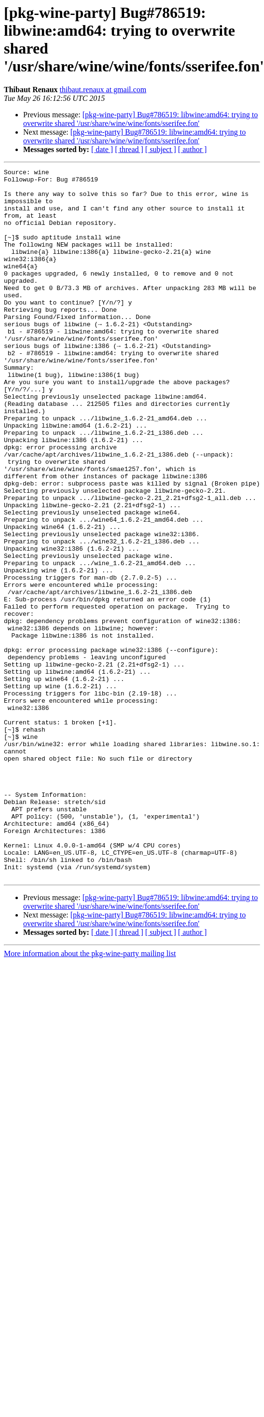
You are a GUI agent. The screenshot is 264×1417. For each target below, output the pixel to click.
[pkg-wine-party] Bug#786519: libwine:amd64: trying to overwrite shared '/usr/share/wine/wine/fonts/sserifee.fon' (140, 119)
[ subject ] (160, 149)
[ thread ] (129, 149)
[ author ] (192, 149)
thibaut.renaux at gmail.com (103, 89)
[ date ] (102, 149)
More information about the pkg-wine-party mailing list (90, 1095)
